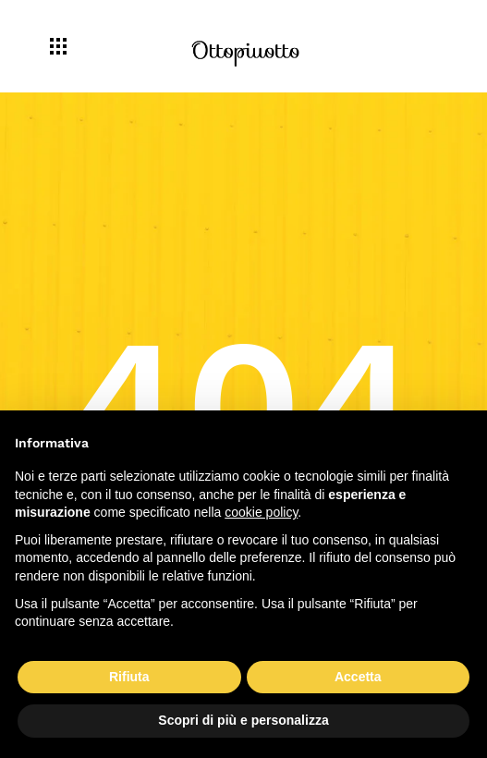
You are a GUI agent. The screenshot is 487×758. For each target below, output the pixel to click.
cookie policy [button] (261, 512)
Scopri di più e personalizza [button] (243, 720)
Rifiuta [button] (129, 676)
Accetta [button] (358, 676)
